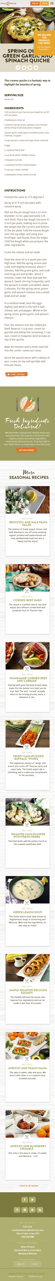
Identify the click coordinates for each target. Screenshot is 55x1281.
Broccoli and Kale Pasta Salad (28, 524)
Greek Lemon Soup (27, 912)
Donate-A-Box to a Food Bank (27, 1250)
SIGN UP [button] (35, 3)
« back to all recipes (28, 1185)
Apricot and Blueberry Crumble (28, 1148)
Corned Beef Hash (27, 600)
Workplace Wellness (27, 1253)
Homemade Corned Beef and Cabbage (28, 680)
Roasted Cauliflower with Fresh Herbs (28, 836)
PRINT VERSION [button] (16, 374)
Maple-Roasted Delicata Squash (28, 992)
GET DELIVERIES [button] (26, 450)
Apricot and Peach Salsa (27, 1068)
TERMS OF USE (35, 1276)
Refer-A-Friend (27, 1247)
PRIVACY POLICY (16, 1276)
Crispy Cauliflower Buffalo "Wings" (28, 758)
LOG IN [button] (44, 3)
